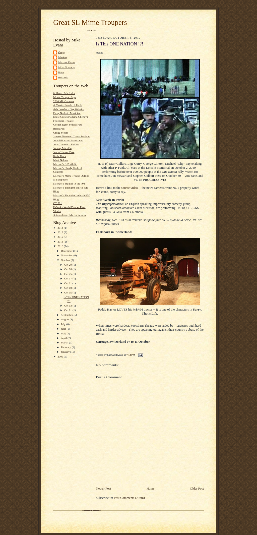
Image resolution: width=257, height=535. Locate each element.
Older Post (197, 488)
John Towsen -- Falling (66, 144)
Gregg (61, 52)
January (66, 351)
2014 (60, 227)
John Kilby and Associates (68, 140)
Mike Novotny (66, 67)
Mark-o (62, 57)
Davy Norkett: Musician (67, 112)
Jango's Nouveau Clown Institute (71, 136)
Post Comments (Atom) (129, 498)
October (66, 260)
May (64, 333)
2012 (60, 236)
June (64, 328)
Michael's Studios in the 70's (69, 183)
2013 (60, 232)
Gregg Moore (61, 132)
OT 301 (57, 203)
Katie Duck (59, 156)
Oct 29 (68, 264)
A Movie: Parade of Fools (67, 104)
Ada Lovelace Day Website (68, 108)
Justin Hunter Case (63, 152)
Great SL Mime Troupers (90, 22)
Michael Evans (66, 62)
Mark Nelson (60, 159)
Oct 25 (68, 273)
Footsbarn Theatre (63, 120)
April (64, 337)
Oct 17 (68, 278)
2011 (60, 241)
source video (129, 188)
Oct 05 (68, 292)
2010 (60, 246)
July (63, 324)
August (65, 319)
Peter (61, 72)
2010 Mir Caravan (63, 101)
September (67, 314)
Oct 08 (68, 287)
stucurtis (63, 77)
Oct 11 (68, 283)
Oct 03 (68, 305)
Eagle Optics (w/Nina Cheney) (70, 116)
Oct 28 (68, 269)
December (67, 250)
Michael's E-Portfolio (65, 163)
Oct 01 (68, 310)
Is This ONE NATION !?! (119, 43)
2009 (60, 356)
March (65, 342)
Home (151, 488)
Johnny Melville (62, 148)
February (66, 347)
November (67, 255)
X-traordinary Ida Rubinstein (69, 214)
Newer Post (103, 488)
